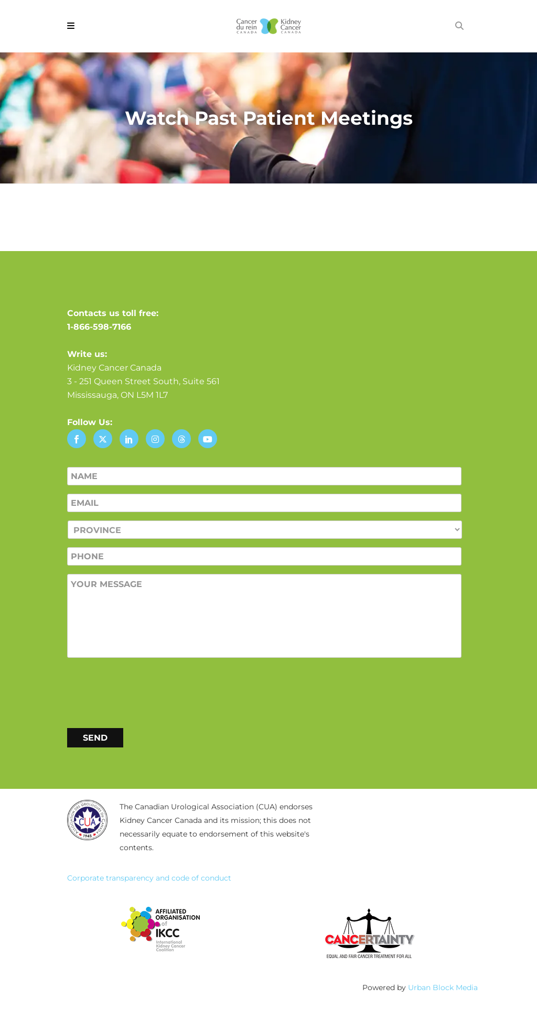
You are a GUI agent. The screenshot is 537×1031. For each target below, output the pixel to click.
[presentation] (147, 690)
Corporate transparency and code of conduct (149, 878)
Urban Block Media (443, 987)
